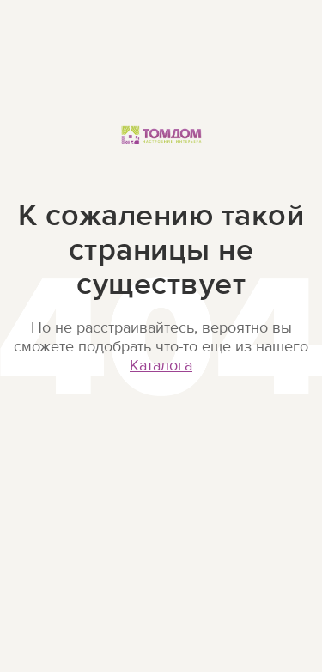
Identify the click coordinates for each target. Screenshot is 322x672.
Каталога (161, 366)
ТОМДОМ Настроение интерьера (161, 153)
